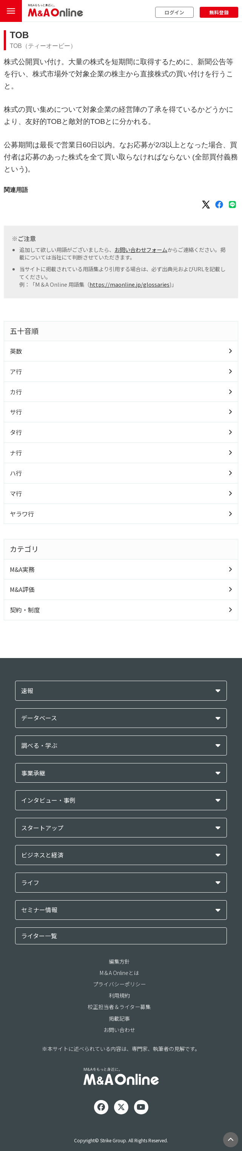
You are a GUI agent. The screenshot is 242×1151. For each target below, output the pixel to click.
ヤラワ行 (22, 513)
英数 (16, 350)
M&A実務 (22, 569)
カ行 (16, 391)
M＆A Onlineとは (119, 972)
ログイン (174, 12)
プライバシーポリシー (119, 984)
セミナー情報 (39, 909)
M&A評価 (22, 589)
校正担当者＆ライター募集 (119, 1006)
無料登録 (219, 12)
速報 (27, 690)
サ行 (16, 411)
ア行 (16, 371)
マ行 (16, 493)
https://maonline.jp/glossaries (129, 284)
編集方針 (119, 961)
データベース (39, 718)
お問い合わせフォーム (140, 249)
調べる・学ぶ (39, 745)
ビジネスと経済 (42, 855)
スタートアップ (42, 827)
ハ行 (16, 472)
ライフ (30, 882)
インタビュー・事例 (48, 800)
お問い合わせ (119, 1030)
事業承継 (33, 773)
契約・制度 (25, 609)
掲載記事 (119, 1018)
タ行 (16, 432)
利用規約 (119, 995)
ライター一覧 (39, 935)
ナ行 (16, 452)
